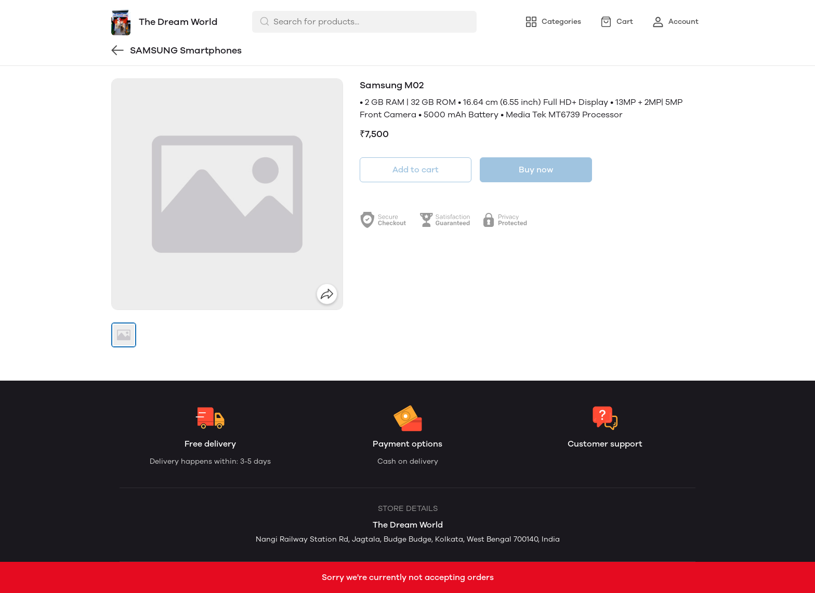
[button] (123, 334)
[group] (227, 194)
